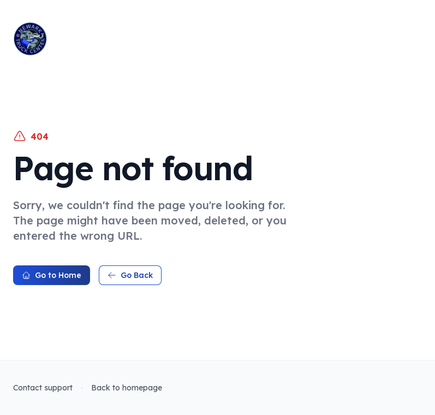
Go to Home (51, 275)
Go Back (130, 275)
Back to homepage (126, 388)
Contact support (43, 388)
